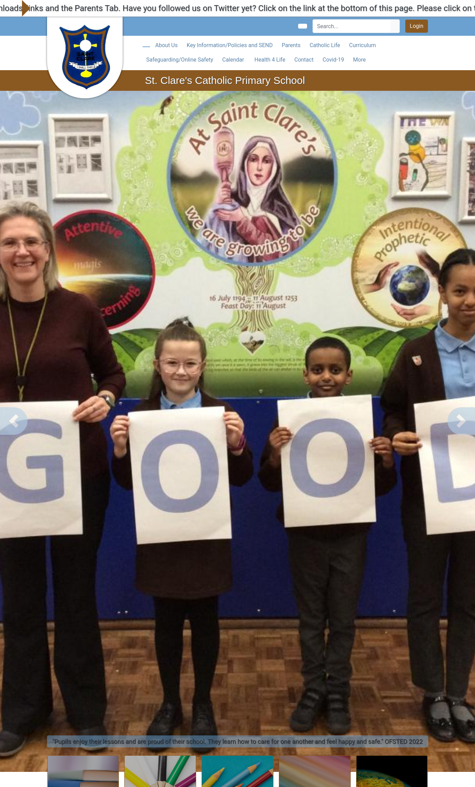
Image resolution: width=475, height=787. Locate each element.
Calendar (233, 59)
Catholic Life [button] (324, 45)
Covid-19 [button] (333, 59)
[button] (13, 421)
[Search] (352, 26)
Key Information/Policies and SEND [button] (230, 45)
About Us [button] (166, 45)
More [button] (359, 59)
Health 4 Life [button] (270, 59)
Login (416, 26)
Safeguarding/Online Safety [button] (179, 59)
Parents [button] (291, 45)
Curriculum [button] (362, 45)
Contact (304, 59)
